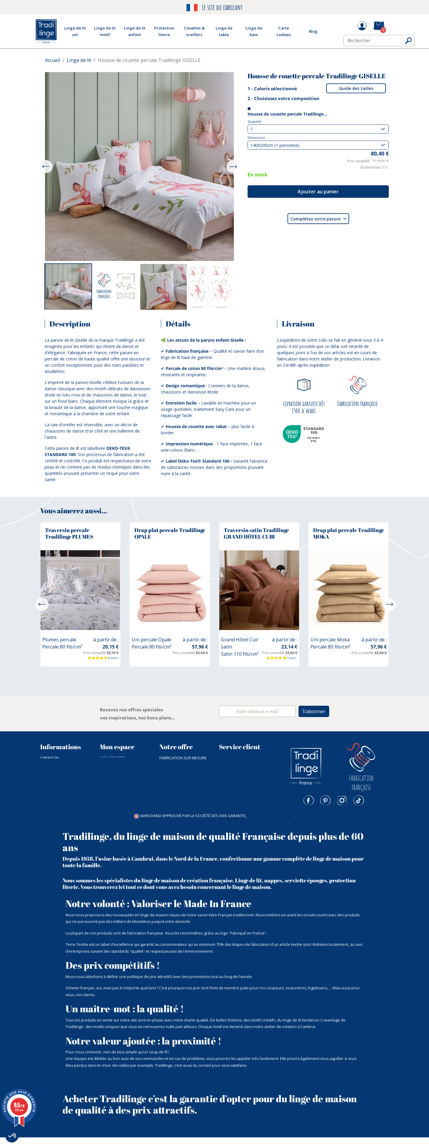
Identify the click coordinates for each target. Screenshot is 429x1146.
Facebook (308, 800)
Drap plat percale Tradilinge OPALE (169, 533)
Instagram (342, 800)
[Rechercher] (378, 42)
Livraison (49, 758)
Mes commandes (116, 771)
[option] (68, 287)
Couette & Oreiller (178, 791)
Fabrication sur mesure (183, 758)
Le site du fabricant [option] (214, 7)
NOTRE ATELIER (53, 778)
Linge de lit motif (176, 771)
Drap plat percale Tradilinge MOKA (348, 533)
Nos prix (48, 791)
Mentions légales (57, 805)
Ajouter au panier (318, 191)
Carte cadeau (172, 811)
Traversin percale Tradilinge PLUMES (69, 533)
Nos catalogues (56, 784)
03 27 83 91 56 (231, 764)
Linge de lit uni (173, 764)
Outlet (166, 805)
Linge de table (173, 778)
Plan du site (52, 798)
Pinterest (325, 800)
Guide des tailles (356, 88)
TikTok (358, 800)
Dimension (256, 137)
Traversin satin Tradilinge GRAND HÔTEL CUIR (256, 533)
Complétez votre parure (318, 218)
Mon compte (112, 758)
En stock (258, 174)
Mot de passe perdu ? (121, 764)
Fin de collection (176, 798)
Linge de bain (171, 784)
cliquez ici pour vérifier (271, 824)
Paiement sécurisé (58, 764)
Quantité (255, 121)
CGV (43, 771)
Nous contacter (235, 758)
